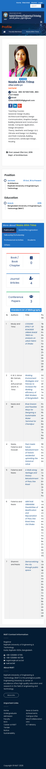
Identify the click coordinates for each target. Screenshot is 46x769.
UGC (28, 722)
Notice (6, 730)
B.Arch (10, 203)
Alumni (34, 2)
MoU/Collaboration (34, 719)
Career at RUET (10, 724)
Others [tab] (7, 245)
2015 (39, 203)
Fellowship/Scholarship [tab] (14, 235)
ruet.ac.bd (10, 663)
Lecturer (11, 180)
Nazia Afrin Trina (32, 32)
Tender (7, 727)
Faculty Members (15, 32)
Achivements (31, 713)
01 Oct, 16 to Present (32, 180)
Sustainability (9, 733)
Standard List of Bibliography (26, 310)
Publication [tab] (9, 230)
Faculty (7, 719)
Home (18, 2)
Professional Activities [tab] (13, 240)
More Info (11, 695)
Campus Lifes (32, 716)
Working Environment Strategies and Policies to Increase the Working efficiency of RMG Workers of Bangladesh (31, 386)
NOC (6, 722)
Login (40, 2)
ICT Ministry (31, 724)
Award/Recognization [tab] (28, 230)
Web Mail (26, 2)
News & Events (32, 710)
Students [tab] (32, 240)
